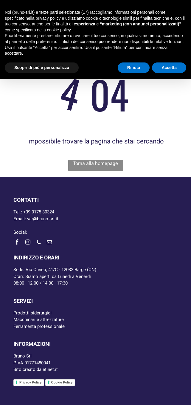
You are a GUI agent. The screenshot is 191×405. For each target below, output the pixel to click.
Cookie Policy (62, 382)
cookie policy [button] (59, 29)
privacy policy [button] (48, 18)
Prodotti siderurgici (32, 313)
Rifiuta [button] (133, 67)
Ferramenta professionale (39, 326)
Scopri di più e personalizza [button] (41, 67)
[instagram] (28, 243)
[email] (49, 243)
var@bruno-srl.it (42, 219)
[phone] (39, 243)
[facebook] (17, 243)
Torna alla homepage (95, 163)
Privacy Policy (30, 382)
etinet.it (50, 369)
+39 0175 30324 (38, 212)
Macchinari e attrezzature (38, 319)
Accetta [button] (169, 67)
